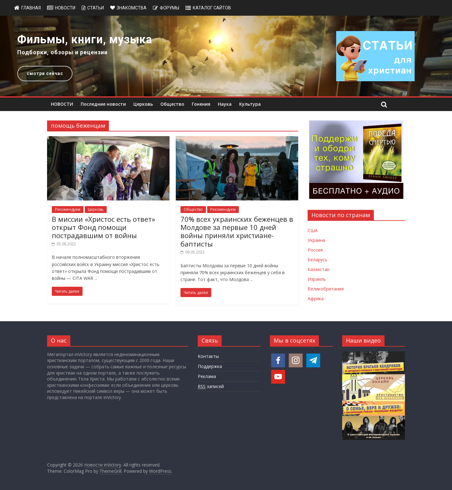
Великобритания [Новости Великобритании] (326, 289)
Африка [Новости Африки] (316, 298)
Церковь (143, 104)
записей (211, 386)
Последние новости (103, 104)
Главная (31, 7)
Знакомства (132, 7)
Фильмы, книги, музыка (84, 39)
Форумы (169, 7)
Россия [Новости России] (315, 250)
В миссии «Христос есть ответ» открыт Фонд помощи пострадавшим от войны (103, 227)
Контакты (208, 356)
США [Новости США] (313, 230)
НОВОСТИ (62, 104)
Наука (225, 104)
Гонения (201, 104)
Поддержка (210, 366)
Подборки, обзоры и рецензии (62, 52)
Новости (65, 7)
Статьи (95, 7)
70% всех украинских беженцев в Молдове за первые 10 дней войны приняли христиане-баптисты (236, 231)
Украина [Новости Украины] (316, 240)
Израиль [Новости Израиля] (317, 279)
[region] (226, 56)
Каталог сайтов (212, 7)
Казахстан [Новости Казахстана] (319, 269)
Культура (250, 104)
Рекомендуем (67, 209)
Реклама (207, 376)
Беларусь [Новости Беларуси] (317, 260)
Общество (172, 104)
